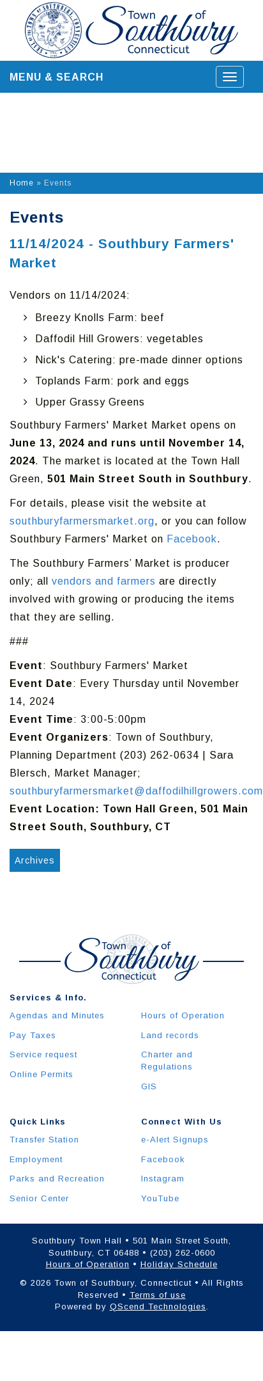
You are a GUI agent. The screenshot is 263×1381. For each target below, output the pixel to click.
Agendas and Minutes (57, 1015)
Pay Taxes (33, 1035)
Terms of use (158, 1295)
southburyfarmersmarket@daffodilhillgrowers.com (136, 790)
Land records (170, 1035)
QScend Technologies (158, 1306)
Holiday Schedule (179, 1264)
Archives (35, 860)
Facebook (192, 538)
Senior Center (39, 1198)
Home (22, 182)
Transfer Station (44, 1139)
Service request (43, 1054)
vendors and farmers (104, 581)
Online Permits (41, 1074)
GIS (149, 1086)
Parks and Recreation (57, 1178)
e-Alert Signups (175, 1139)
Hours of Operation (183, 1015)
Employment (36, 1159)
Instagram (162, 1178)
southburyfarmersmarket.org (82, 521)
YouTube (160, 1198)
